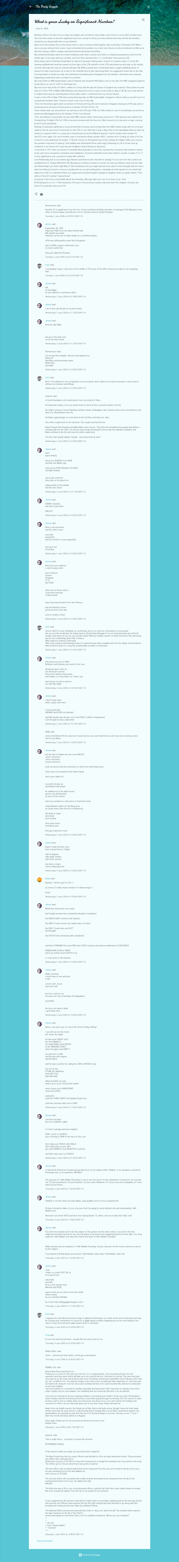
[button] (143, 20)
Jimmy (48, 224)
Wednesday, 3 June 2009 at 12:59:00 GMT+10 (65, 441)
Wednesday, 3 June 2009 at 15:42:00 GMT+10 (65, 1015)
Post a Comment (44, 1541)
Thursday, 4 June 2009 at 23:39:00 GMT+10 (64, 1343)
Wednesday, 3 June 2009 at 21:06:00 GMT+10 (65, 1158)
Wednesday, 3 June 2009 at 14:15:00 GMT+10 (65, 724)
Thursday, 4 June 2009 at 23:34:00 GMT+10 (64, 1327)
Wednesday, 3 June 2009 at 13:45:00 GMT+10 (65, 619)
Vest (47, 265)
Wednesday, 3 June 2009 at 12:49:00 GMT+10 (65, 388)
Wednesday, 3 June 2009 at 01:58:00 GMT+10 (65, 296)
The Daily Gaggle (46, 6)
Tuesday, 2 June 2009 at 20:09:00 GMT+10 (64, 216)
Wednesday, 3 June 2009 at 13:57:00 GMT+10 (65, 650)
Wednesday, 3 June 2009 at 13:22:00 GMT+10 (65, 515)
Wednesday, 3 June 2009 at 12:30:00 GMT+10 (65, 369)
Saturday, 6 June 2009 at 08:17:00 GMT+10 (64, 1427)
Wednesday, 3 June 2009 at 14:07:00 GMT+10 (65, 688)
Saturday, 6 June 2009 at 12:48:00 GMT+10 (64, 1534)
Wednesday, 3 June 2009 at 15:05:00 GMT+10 (65, 962)
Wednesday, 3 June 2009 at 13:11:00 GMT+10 (65, 492)
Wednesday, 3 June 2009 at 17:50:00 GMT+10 (65, 1107)
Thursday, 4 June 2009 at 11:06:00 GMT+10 (64, 1189)
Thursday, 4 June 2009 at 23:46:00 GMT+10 (64, 1359)
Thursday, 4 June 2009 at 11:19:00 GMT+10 (64, 1306)
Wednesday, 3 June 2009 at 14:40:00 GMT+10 (65, 835)
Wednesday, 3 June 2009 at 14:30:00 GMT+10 (65, 742)
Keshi (47, 878)
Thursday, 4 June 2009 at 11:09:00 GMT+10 (64, 1258)
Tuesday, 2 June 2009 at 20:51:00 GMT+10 (64, 257)
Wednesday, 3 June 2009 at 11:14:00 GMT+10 (65, 312)
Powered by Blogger (89, 1555)
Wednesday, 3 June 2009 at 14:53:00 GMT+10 (65, 896)
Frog (47, 1335)
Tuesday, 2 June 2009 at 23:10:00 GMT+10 (64, 275)
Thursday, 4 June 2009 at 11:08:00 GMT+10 (64, 1220)
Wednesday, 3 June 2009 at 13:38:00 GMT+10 (65, 553)
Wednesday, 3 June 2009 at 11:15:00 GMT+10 (65, 343)
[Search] (148, 7)
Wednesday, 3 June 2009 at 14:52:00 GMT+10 (65, 870)
